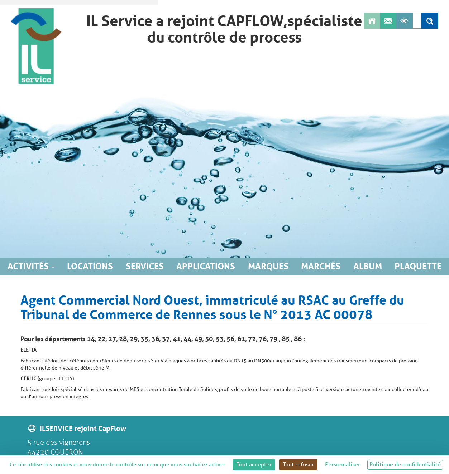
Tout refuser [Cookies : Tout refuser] (298, 464)
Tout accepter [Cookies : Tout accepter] (254, 464)
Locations (90, 266)
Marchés (320, 266)
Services (145, 266)
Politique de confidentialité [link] (405, 464)
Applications (205, 266)
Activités (31, 266)
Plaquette (418, 266)
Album (367, 266)
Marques (268, 266)
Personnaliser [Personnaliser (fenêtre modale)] (342, 464)
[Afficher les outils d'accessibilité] (404, 21)
